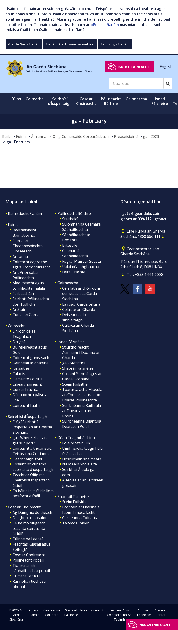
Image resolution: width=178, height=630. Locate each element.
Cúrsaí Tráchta (25, 389)
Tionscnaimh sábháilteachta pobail (31, 568)
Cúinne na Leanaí (28, 538)
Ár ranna (38, 136)
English (166, 66)
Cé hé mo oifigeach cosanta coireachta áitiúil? (29, 528)
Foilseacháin (23, 293)
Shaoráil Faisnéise (77, 368)
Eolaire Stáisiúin (76, 443)
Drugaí (19, 341)
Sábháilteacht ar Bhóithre (76, 237)
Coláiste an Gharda (78, 309)
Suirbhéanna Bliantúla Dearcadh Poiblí (81, 424)
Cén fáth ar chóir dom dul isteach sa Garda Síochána (81, 293)
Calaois (19, 373)
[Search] (136, 83)
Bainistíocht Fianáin (25, 213)
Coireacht (16, 325)
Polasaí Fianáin (34, 612)
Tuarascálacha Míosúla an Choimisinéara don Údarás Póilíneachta (82, 395)
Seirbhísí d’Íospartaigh (27, 416)
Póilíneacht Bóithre (74, 213)
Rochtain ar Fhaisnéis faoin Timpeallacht (80, 509)
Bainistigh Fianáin (115, 44)
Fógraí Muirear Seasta (81, 261)
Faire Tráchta (73, 272)
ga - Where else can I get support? (31, 440)
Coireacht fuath (26, 405)
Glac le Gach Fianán (24, 44)
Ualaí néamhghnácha (80, 266)
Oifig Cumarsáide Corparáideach (80, 136)
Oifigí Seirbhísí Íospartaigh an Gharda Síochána (32, 427)
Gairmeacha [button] (136, 98)
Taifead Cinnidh (75, 523)
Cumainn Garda (26, 314)
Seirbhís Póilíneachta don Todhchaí (31, 301)
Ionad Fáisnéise (70, 341)
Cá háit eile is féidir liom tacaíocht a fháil (33, 493)
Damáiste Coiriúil (27, 378)
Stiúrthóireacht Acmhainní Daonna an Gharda (81, 352)
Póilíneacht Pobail (28, 560)
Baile (6, 136)
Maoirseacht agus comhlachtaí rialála (29, 285)
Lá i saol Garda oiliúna (81, 304)
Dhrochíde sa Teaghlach (24, 334)
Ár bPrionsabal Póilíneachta (25, 275)
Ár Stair (19, 309)
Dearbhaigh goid (27, 459)
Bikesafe (69, 245)
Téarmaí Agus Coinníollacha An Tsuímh (119, 615)
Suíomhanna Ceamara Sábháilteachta (81, 227)
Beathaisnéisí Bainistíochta (24, 232)
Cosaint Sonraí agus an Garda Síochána (82, 376)
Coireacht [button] (34, 98)
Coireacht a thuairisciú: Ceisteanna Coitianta (32, 451)
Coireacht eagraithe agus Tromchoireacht (31, 264)
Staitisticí (70, 218)
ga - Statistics (73, 362)
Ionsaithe (21, 368)
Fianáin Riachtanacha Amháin (70, 44)
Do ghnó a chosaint (30, 517)
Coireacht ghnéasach (31, 357)
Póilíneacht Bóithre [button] (111, 101)
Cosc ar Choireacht (24, 507)
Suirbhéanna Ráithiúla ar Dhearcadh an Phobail (81, 411)
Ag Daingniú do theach (32, 512)
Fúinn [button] (16, 98)
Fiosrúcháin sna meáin (81, 459)
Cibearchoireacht (27, 384)
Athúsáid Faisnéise (144, 612)
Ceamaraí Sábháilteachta (75, 253)
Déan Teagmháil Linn (76, 437)
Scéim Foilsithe (75, 384)
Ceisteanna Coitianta (80, 517)
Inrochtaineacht (134, 67)
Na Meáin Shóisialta (79, 464)
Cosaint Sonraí (160, 612)
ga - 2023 (151, 136)
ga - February (18, 141)
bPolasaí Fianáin (105, 24)
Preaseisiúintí (126, 136)
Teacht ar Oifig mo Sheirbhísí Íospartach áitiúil (31, 480)
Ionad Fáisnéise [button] (160, 101)
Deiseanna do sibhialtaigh (74, 317)
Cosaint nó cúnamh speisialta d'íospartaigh (33, 467)
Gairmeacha (67, 282)
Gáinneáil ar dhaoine (30, 362)
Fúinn (21, 136)
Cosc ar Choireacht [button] (86, 101)
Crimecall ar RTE (27, 575)
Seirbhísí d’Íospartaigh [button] (60, 101)
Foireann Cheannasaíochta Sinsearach (28, 246)
